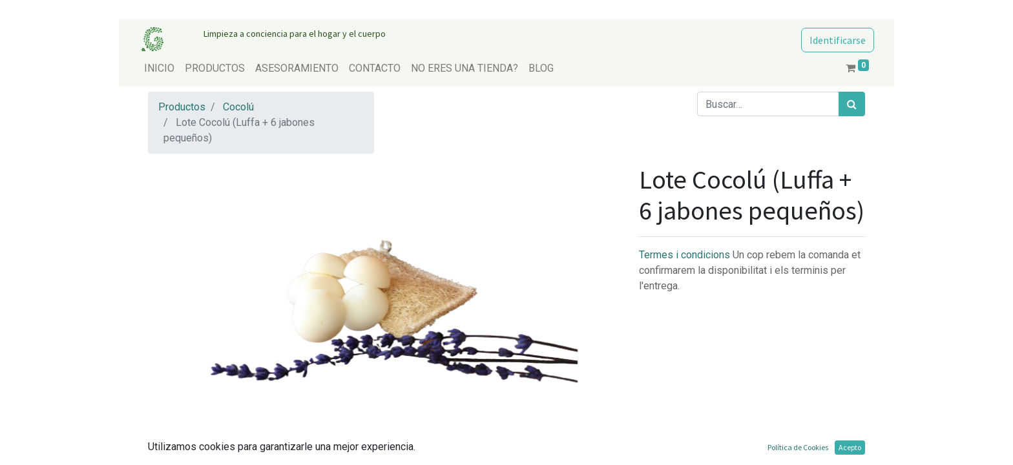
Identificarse (837, 40)
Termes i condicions (686, 255)
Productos (181, 107)
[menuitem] (159, 68)
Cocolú (238, 107)
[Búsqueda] (852, 104)
